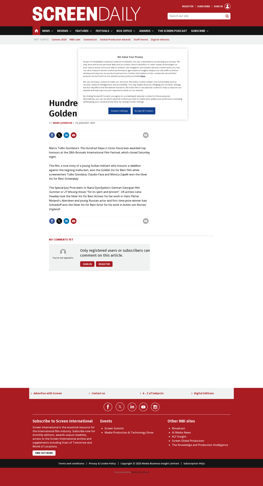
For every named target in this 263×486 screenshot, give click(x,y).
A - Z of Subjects (153, 393)
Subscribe (203, 6)
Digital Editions (204, 393)
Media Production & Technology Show (128, 432)
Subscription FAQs (194, 463)
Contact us (98, 393)
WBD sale (74, 39)
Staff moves (141, 39)
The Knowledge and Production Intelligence (200, 445)
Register (187, 6)
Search (227, 16)
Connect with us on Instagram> (155, 407)
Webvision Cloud (140, 472)
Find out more (44, 453)
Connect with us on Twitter (120, 406)
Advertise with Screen (48, 393)
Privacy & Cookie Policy (102, 463)
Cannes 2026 (59, 39)
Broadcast (178, 428)
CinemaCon (90, 39)
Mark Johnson (62, 122)
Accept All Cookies (144, 111)
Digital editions (160, 39)
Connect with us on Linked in (132, 407)
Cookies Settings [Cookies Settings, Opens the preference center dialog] (119, 111)
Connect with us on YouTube (143, 407)
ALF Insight (179, 436)
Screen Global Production (188, 441)
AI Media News (181, 432)
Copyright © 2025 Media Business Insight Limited (150, 463)
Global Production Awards (115, 39)
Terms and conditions (71, 463)
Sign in (218, 6)
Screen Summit (114, 428)
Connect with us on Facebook (108, 407)
